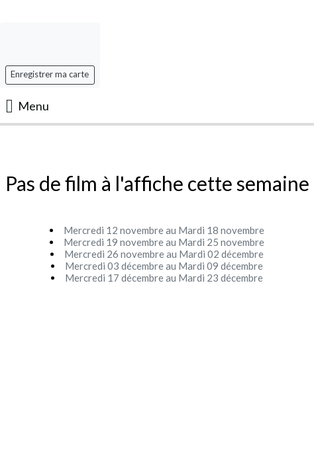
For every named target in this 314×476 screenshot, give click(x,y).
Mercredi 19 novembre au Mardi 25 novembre (164, 242)
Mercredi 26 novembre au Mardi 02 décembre (164, 254)
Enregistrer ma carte (50, 74)
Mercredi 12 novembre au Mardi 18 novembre (164, 230)
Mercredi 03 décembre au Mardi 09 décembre (164, 266)
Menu (27, 105)
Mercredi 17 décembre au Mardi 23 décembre (164, 278)
